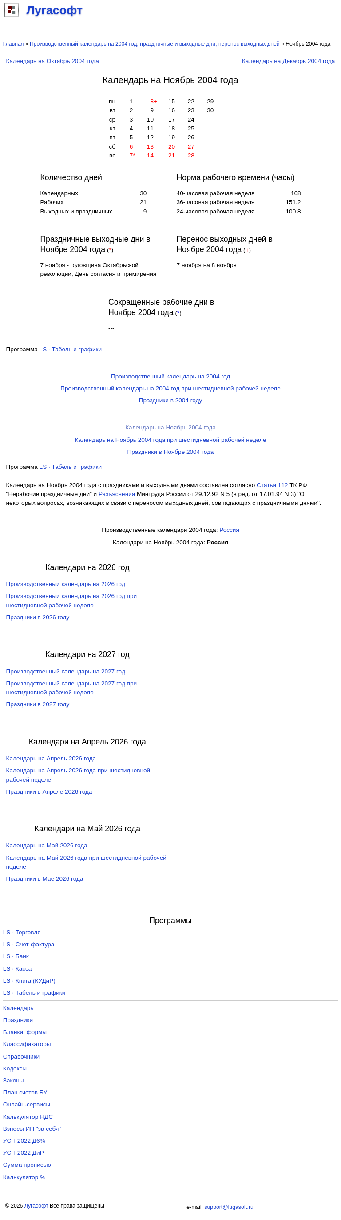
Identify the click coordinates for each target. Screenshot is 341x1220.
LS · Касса (17, 968)
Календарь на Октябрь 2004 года (52, 61)
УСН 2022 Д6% (24, 1140)
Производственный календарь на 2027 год (65, 671)
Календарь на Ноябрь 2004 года (170, 427)
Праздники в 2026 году (38, 617)
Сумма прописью (27, 1164)
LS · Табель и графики (71, 349)
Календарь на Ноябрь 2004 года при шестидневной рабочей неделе (170, 440)
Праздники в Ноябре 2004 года (170, 452)
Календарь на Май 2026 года (46, 845)
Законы (13, 1080)
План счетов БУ (25, 1092)
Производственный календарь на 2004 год (170, 376)
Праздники (18, 1020)
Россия (229, 530)
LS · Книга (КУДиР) (29, 980)
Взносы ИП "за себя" (32, 1129)
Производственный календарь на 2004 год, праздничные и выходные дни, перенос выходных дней (155, 44)
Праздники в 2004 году (170, 400)
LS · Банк (16, 956)
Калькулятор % (24, 1177)
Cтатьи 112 (272, 485)
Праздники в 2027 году (38, 704)
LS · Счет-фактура (29, 944)
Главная (13, 44)
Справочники (21, 1056)
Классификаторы (27, 1044)
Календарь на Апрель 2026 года (51, 758)
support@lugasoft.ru (228, 1207)
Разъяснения (117, 494)
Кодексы (15, 1068)
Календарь (18, 1008)
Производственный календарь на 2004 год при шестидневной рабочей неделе (170, 388)
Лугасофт (36, 1206)
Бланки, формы (25, 1032)
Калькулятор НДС (28, 1117)
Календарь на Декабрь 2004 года (288, 61)
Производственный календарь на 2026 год (65, 584)
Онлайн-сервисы (27, 1104)
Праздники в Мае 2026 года (44, 878)
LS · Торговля (22, 932)
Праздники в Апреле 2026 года (49, 791)
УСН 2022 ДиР (23, 1152)
